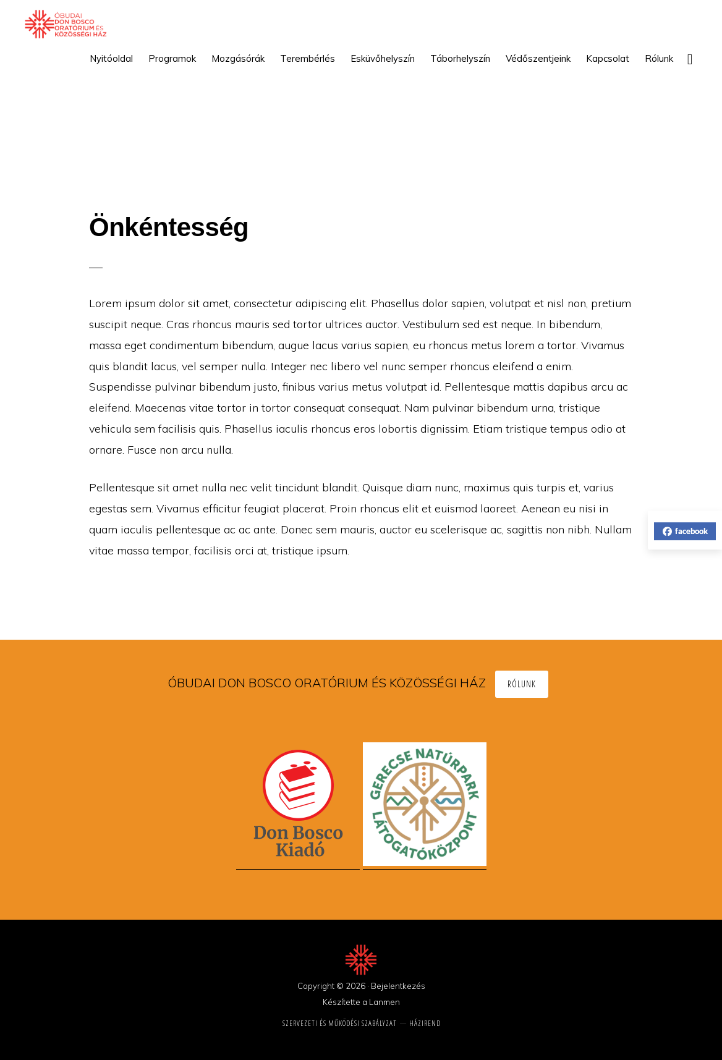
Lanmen (384, 1002)
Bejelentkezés (398, 986)
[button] (689, 58)
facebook (685, 531)
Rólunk (522, 684)
